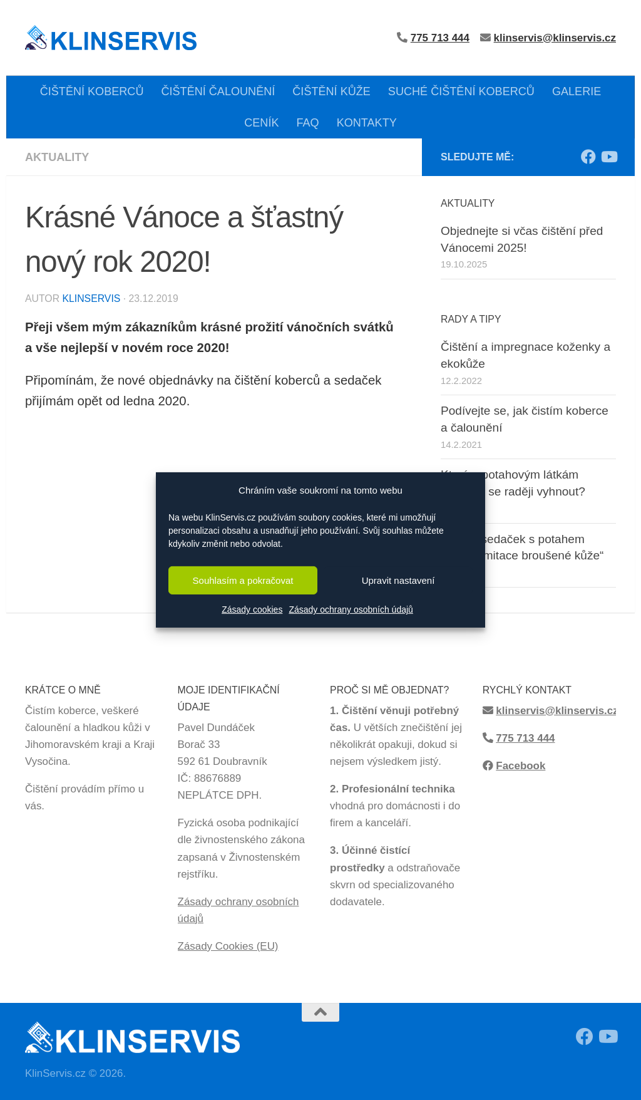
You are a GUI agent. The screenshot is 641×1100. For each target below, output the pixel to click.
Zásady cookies (252, 609)
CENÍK (261, 123)
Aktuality (57, 157)
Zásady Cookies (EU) (228, 946)
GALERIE (576, 91)
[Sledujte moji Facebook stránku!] (588, 156)
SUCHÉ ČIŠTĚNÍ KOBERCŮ (461, 91)
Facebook (520, 766)
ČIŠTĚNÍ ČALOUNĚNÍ (218, 91)
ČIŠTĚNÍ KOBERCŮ (92, 91)
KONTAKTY (367, 123)
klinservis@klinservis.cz (555, 38)
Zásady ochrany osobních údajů (351, 609)
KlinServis (91, 298)
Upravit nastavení (398, 580)
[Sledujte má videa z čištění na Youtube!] (608, 156)
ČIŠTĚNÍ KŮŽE (331, 91)
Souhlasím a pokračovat (243, 580)
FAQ (307, 123)
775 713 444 (525, 738)
